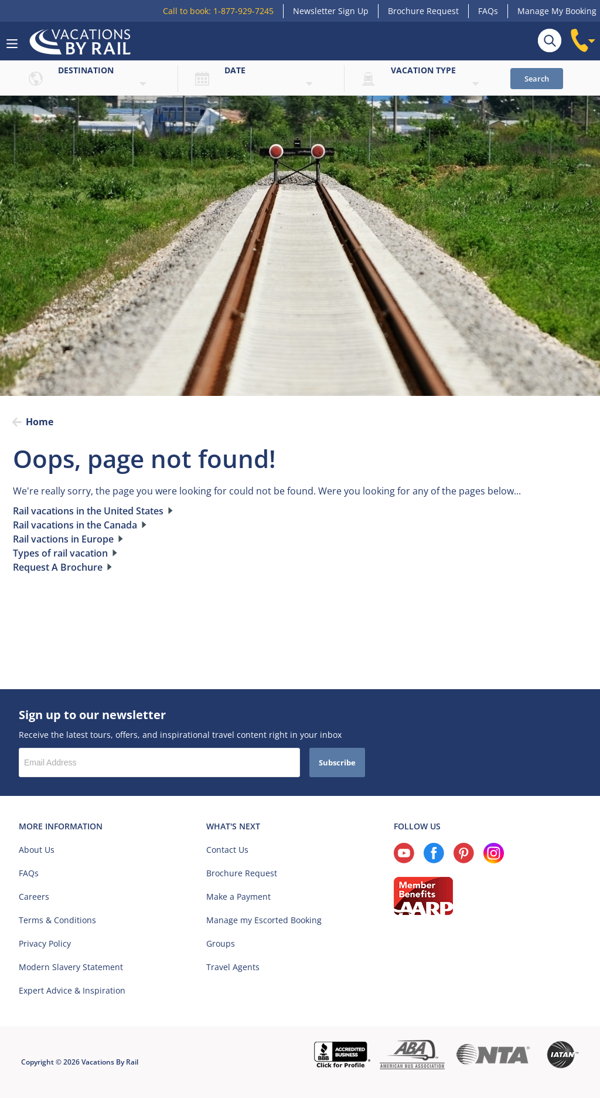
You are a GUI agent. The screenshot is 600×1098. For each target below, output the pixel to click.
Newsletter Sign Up (331, 10)
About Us (36, 849)
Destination (86, 70)
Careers (34, 896)
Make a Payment (238, 896)
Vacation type (423, 70)
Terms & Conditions (57, 920)
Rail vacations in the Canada (75, 524)
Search (536, 78)
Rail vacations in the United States (88, 510)
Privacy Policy (45, 943)
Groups (220, 943)
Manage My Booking (556, 10)
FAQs (488, 10)
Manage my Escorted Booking (264, 920)
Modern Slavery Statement (71, 966)
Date (235, 70)
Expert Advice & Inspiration (72, 990)
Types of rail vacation (60, 553)
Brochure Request (423, 10)
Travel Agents (233, 966)
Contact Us (227, 849)
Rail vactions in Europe (63, 539)
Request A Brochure (58, 567)
